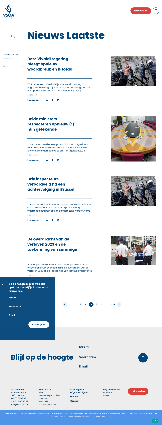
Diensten (43, 398)
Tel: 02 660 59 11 (18, 398)
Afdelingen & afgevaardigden (79, 391)
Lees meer (33, 100)
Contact (74, 401)
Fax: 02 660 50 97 (19, 401)
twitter (105, 395)
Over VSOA (45, 389)
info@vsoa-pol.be (20, 404)
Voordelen (44, 401)
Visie (41, 392)
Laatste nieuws (10, 54)
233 (113, 304)
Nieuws (74, 396)
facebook (107, 392)
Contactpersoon (47, 404)
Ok (155, 421)
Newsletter (8, 58)
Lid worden (140, 10)
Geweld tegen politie (49, 395)
